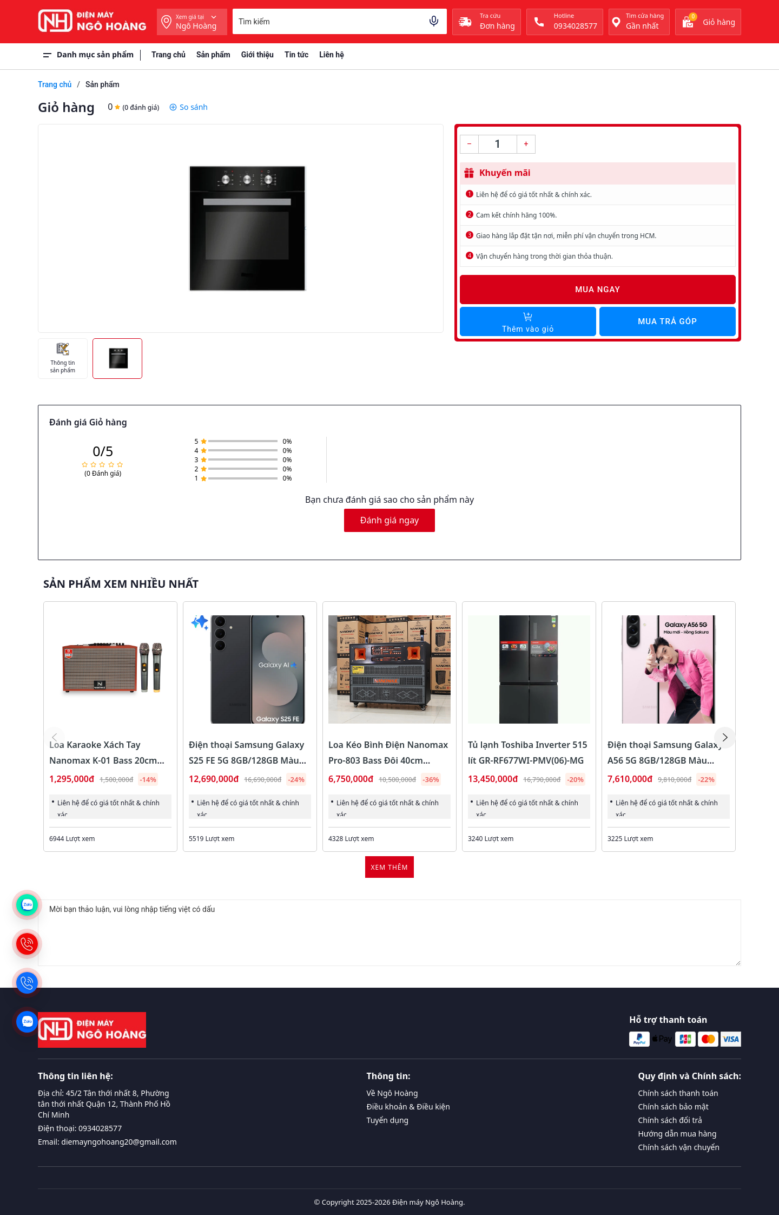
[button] (725, 737)
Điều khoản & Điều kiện (408, 1106)
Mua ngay (597, 289)
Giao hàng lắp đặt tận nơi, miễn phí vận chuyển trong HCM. (566, 235)
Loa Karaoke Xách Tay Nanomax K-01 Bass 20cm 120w (103, 760)
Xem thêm (389, 867)
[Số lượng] (498, 144)
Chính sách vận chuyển (679, 1147)
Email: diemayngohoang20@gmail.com (107, 1142)
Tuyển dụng (388, 1120)
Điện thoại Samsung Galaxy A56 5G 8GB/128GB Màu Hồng (665, 760)
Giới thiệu (257, 54)
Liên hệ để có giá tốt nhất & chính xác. (534, 194)
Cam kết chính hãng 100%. (516, 215)
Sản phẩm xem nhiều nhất (121, 583)
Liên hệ (331, 54)
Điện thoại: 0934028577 (80, 1128)
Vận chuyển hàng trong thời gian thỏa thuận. (544, 256)
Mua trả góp (667, 321)
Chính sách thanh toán (678, 1093)
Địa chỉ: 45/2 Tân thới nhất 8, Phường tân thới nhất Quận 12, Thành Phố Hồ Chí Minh (104, 1104)
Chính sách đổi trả (670, 1120)
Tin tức (296, 54)
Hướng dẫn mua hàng (677, 1133)
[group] (240, 228)
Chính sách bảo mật (673, 1106)
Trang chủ (168, 54)
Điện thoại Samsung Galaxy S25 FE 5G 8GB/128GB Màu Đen (246, 760)
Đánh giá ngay (389, 520)
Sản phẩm (213, 54)
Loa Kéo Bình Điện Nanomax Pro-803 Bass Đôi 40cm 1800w (388, 760)
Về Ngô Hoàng (392, 1093)
